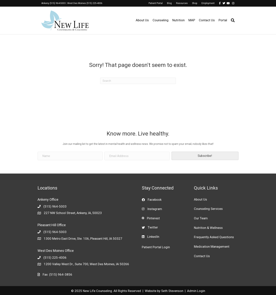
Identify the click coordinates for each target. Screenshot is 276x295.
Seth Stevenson (172, 291)
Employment (208, 3)
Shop (194, 3)
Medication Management (211, 246)
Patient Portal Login (156, 247)
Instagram (154, 209)
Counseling (161, 20)
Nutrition (178, 20)
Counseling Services (208, 209)
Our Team (201, 218)
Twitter (153, 227)
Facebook (155, 199)
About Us (142, 20)
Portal (223, 20)
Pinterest (153, 218)
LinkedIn (153, 237)
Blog (169, 3)
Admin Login (196, 291)
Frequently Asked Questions (214, 237)
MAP (191, 20)
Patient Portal (156, 3)
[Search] (232, 20)
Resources (182, 3)
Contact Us (207, 20)
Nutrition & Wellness (208, 228)
